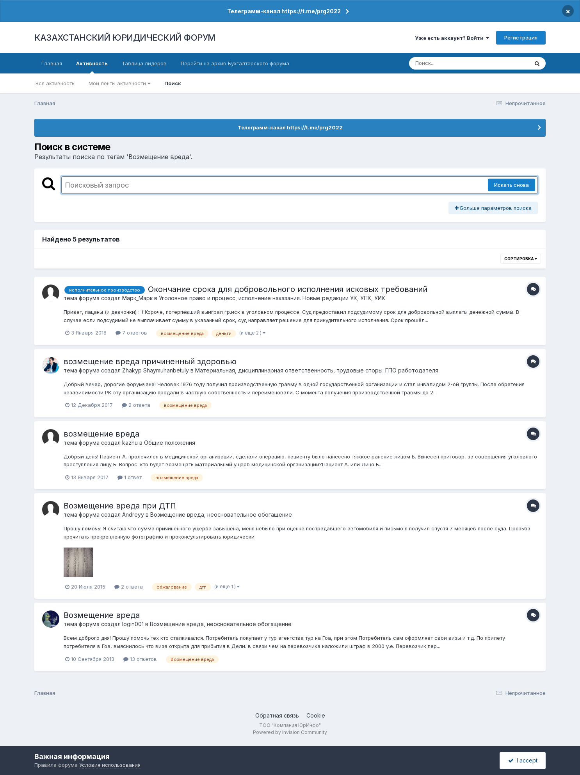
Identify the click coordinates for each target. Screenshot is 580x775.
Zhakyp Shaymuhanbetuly (155, 370)
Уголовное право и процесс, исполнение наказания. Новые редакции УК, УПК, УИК (272, 298)
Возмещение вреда (102, 615)
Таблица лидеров (144, 63)
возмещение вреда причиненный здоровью (150, 361)
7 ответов (131, 332)
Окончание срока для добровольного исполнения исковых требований (287, 289)
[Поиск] (454, 63)
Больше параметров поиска (493, 208)
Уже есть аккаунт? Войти (452, 38)
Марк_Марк (137, 298)
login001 (133, 624)
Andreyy (133, 514)
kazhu (130, 442)
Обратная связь (277, 715)
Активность (92, 66)
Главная (51, 63)
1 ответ (129, 477)
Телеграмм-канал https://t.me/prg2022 (284, 11)
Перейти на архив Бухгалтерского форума (235, 63)
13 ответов (140, 659)
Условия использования (110, 765)
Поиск (172, 83)
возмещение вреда (101, 434)
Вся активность (55, 83)
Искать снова (511, 185)
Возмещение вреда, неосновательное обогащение (221, 514)
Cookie (315, 715)
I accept (522, 760)
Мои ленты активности (119, 83)
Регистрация (520, 37)
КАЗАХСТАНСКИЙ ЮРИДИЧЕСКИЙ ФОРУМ (124, 37)
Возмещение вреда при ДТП (120, 505)
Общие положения (169, 442)
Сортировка (520, 258)
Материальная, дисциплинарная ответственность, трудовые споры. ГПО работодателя (316, 370)
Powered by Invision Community (290, 732)
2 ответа (136, 405)
